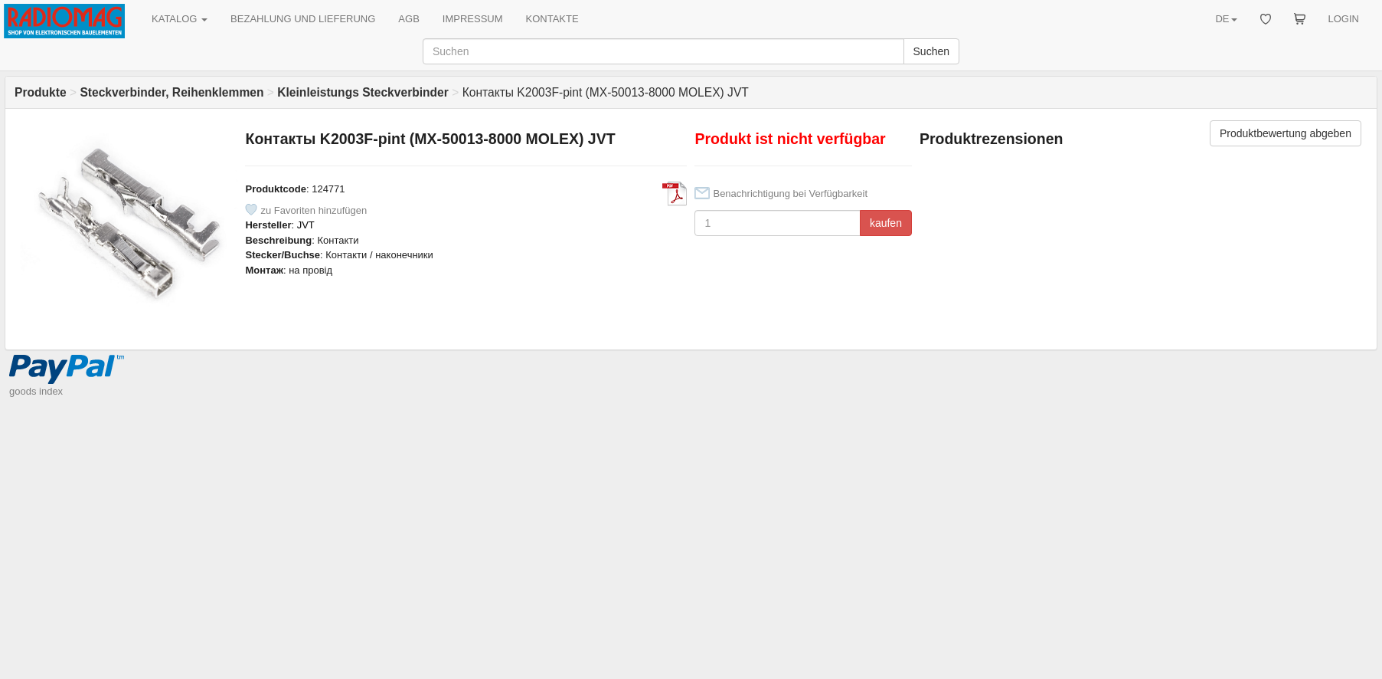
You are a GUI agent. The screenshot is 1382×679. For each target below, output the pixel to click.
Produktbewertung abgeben (1285, 133)
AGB (408, 19)
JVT (306, 225)
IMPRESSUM (473, 19)
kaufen (886, 223)
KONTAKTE (552, 19)
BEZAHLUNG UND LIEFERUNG (302, 19)
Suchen (931, 51)
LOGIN (1343, 19)
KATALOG (179, 19)
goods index (36, 391)
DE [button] (1226, 19)
